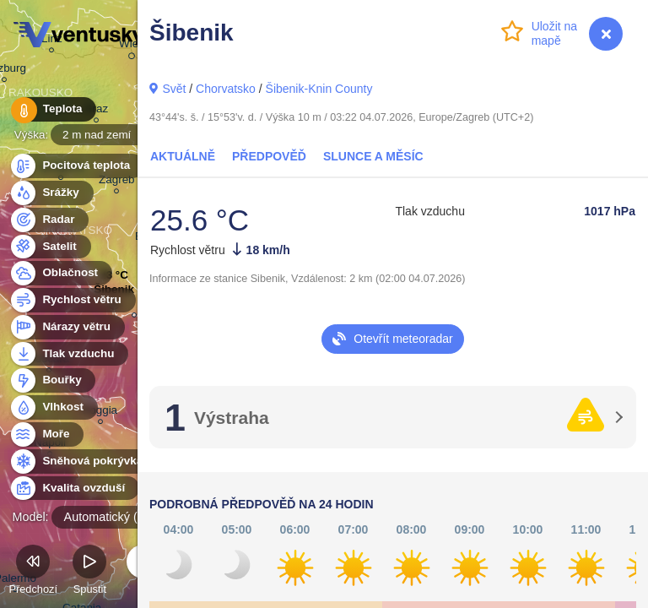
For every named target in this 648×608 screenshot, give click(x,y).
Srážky (51, 193)
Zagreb (117, 182)
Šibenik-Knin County (319, 88)
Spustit (89, 572)
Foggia (100, 412)
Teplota (52, 109)
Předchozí (32, 572)
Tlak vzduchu (69, 354)
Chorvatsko (226, 88)
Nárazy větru (67, 327)
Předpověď (269, 156)
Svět (174, 88)
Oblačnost (60, 273)
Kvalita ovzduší (74, 488)
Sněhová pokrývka (83, 461)
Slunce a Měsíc (373, 156)
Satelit (50, 247)
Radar (49, 220)
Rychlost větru (72, 300)
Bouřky (52, 380)
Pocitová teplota (76, 166)
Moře (46, 434)
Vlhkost (53, 407)
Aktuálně (182, 156)
